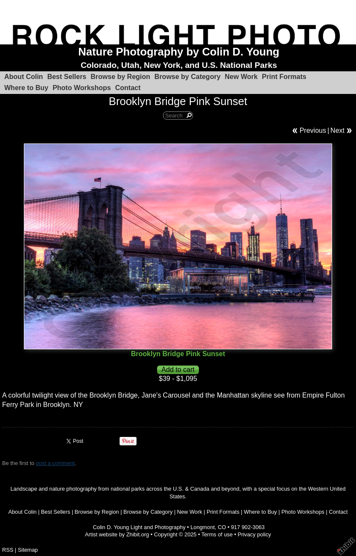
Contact (128, 87)
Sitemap (28, 550)
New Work (241, 76)
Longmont (202, 527)
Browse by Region (120, 76)
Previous (313, 130)
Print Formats (284, 76)
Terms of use (217, 534)
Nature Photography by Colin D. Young (178, 52)
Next (337, 130)
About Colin (23, 76)
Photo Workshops (82, 87)
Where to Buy (26, 87)
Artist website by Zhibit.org (117, 534)
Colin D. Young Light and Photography (139, 527)
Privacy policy (254, 534)
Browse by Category (188, 76)
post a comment (55, 463)
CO (222, 527)
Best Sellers (67, 76)
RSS (7, 550)
